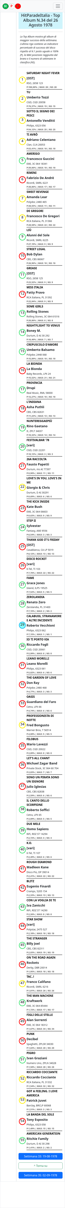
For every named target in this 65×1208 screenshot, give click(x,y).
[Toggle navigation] (58, 6)
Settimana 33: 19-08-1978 (40, 1156)
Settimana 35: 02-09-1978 (40, 1175)
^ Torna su (40, 1166)
